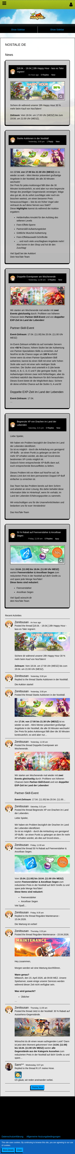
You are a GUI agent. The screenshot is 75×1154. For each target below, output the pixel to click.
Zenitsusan (21, 75)
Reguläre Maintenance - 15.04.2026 (50, 934)
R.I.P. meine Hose (45, 1068)
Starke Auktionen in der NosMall (33, 138)
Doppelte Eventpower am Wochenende (36, 276)
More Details (8, 1150)
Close (19, 1150)
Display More (37, 1087)
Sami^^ (19, 1064)
